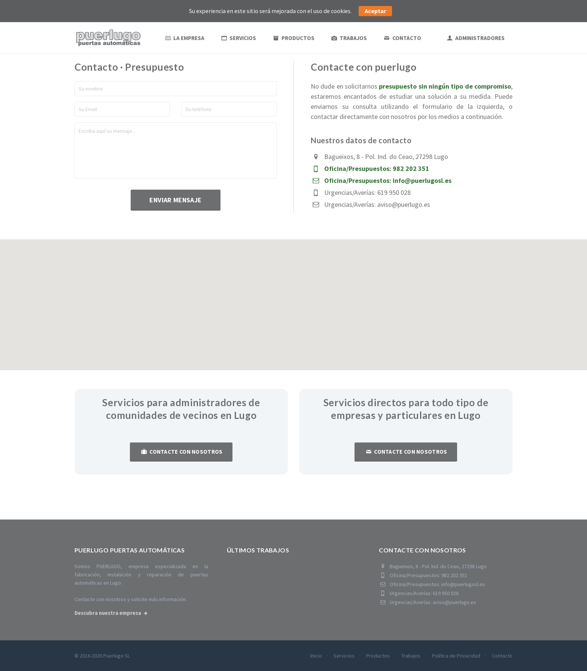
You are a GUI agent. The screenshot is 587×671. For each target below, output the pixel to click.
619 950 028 (394, 192)
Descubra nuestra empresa (107, 613)
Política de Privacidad (456, 655)
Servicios (238, 38)
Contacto (402, 38)
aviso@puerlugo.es (403, 204)
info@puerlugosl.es (422, 180)
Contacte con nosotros (181, 451)
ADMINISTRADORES (475, 38)
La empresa (184, 38)
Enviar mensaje (175, 200)
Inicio (316, 655)
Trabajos (348, 38)
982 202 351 (411, 168)
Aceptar (375, 11)
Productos (293, 38)
